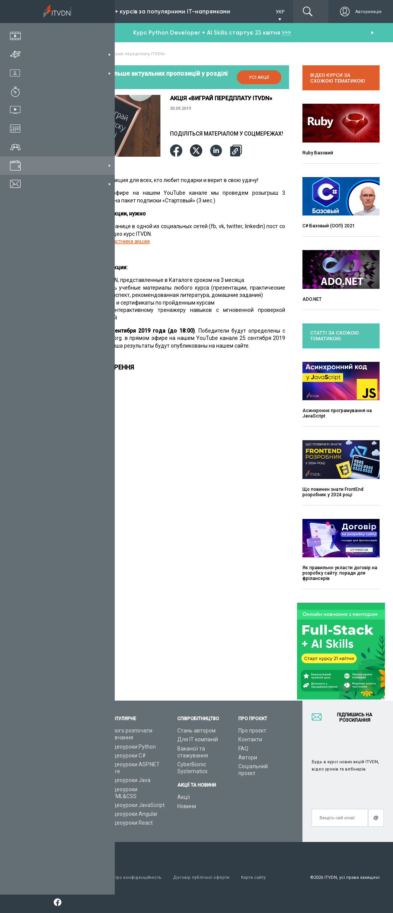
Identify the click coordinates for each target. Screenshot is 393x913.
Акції (183, 797)
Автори (247, 757)
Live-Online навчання (70, 789)
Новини (186, 806)
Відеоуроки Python (132, 747)
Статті (52, 807)
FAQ (243, 749)
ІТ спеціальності (64, 755)
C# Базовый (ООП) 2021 (328, 226)
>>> (286, 32)
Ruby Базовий (317, 153)
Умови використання (66, 877)
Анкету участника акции (119, 241)
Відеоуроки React (131, 823)
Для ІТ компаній (197, 739)
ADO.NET (312, 299)
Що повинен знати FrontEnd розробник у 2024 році (332, 492)
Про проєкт (252, 730)
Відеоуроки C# (127, 755)
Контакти (250, 739)
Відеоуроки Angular (133, 814)
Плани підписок (63, 764)
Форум (52, 816)
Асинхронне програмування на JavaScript (337, 413)
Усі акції (259, 77)
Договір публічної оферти (201, 877)
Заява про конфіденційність (131, 877)
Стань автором (196, 730)
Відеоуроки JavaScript (137, 805)
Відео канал (59, 798)
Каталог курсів (62, 747)
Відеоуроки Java (129, 780)
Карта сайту (253, 877)
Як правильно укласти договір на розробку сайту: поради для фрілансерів (339, 573)
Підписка (72, 11)
